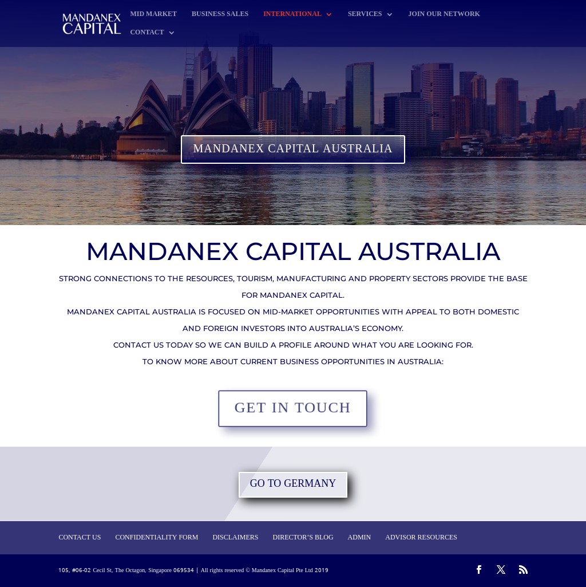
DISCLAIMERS (235, 537)
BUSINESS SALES (220, 15)
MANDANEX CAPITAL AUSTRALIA (293, 149)
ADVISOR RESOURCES (421, 537)
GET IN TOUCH (292, 408)
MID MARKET (153, 15)
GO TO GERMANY (293, 484)
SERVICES (365, 15)
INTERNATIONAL (292, 15)
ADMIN (359, 537)
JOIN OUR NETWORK (444, 15)
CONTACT (147, 33)
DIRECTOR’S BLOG (302, 537)
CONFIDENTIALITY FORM (156, 537)
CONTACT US (79, 537)
